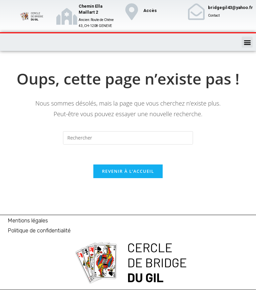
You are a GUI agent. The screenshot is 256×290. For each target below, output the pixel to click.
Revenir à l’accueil (128, 171)
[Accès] (131, 11)
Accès (150, 10)
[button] (247, 42)
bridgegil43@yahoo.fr (230, 7)
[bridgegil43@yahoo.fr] (196, 11)
